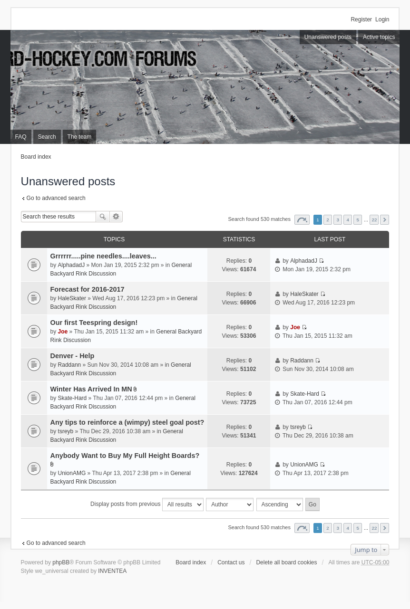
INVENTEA (112, 571)
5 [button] (358, 219)
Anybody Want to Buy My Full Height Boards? (125, 455)
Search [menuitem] (47, 136)
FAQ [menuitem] (21, 136)
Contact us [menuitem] (230, 562)
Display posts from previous (147, 504)
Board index (36, 156)
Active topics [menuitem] (379, 37)
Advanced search (116, 216)
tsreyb (66, 431)
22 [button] (374, 219)
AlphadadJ (71, 265)
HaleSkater (72, 298)
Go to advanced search (56, 198)
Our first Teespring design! (94, 322)
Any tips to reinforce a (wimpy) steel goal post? (127, 422)
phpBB (60, 562)
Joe (63, 331)
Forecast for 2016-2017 (87, 289)
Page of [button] (302, 220)
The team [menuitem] (80, 136)
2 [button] (327, 219)
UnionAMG (72, 473)
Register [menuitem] (361, 19)
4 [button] (347, 219)
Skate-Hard (72, 398)
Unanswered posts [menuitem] (327, 37)
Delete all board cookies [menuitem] (286, 562)
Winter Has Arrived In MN (91, 389)
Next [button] (384, 220)
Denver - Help (72, 356)
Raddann (69, 365)
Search (103, 216)
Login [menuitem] (382, 19)
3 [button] (337, 219)
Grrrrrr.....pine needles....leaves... (103, 256)
